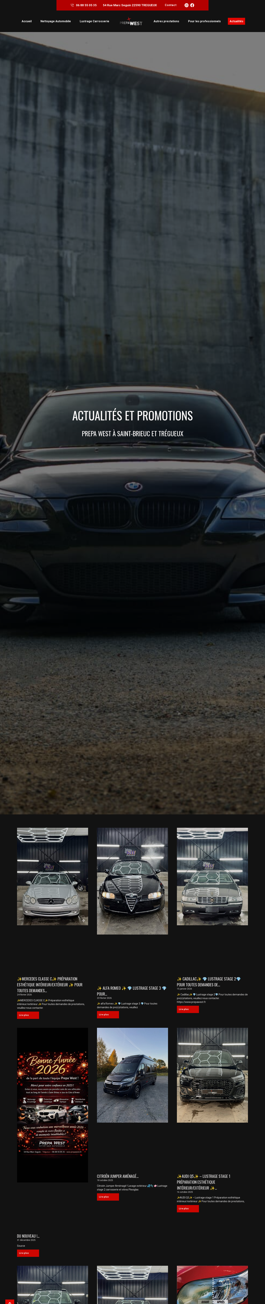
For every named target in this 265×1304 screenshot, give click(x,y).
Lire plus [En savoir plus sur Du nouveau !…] (26, 1254)
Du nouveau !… (28, 1237)
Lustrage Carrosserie (94, 21)
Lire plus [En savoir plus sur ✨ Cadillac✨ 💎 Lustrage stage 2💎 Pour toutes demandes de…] (186, 1010)
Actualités (236, 21)
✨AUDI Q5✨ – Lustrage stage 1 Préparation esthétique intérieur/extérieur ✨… (203, 1183)
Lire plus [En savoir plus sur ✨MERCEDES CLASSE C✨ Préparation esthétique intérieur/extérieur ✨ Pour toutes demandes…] (26, 1015)
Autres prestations (166, 21)
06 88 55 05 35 (85, 5)
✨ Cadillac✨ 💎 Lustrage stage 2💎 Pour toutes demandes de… (209, 982)
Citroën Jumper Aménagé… (118, 1177)
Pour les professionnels (204, 21)
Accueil (27, 21)
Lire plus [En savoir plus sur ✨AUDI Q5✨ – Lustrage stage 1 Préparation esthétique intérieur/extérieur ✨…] (186, 1210)
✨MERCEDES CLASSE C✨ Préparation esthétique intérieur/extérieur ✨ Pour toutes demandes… (49, 985)
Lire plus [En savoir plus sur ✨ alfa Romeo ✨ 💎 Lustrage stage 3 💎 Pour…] (106, 1015)
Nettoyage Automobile (55, 21)
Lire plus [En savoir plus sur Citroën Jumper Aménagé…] (106, 1198)
